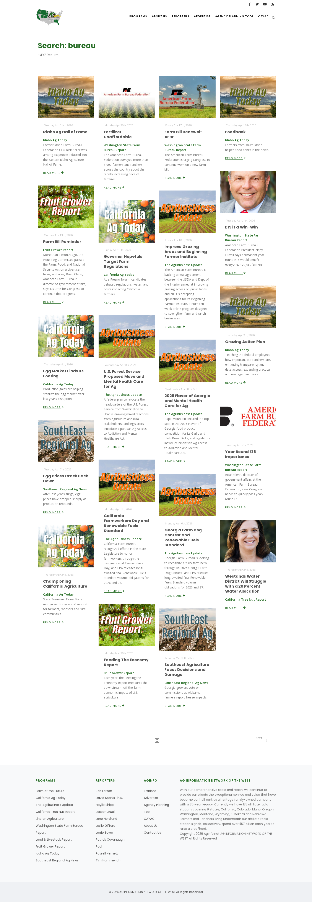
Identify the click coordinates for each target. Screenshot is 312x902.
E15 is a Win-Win (241, 227)
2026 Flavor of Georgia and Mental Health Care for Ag (187, 400)
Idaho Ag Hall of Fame (65, 132)
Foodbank (235, 131)
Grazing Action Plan (245, 342)
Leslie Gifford (105, 825)
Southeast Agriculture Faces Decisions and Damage (186, 669)
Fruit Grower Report (50, 846)
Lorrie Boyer (104, 832)
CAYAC (262, 17)
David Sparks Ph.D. (109, 798)
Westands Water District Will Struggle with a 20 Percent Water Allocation (245, 583)
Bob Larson (104, 791)
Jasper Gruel (105, 812)
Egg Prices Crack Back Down (65, 478)
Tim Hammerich (108, 860)
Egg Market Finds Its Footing (63, 373)
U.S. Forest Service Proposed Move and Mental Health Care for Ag (124, 379)
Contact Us (152, 832)
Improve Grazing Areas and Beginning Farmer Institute (186, 251)
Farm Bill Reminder (62, 241)
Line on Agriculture (50, 819)
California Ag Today (50, 798)
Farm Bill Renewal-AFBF (184, 134)
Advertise (199, 17)
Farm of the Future (50, 791)
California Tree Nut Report (55, 812)
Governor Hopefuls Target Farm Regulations (123, 261)
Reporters (176, 17)
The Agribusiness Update (54, 805)
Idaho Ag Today (47, 853)
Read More (53, 172)
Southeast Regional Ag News (57, 860)
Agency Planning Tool (232, 17)
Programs (131, 17)
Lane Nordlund (106, 819)
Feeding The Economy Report (126, 662)
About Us (153, 17)
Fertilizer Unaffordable (118, 134)
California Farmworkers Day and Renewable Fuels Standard (126, 523)
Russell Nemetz (107, 853)
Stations (150, 791)
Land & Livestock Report (54, 839)
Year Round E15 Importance (240, 454)
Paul (99, 846)
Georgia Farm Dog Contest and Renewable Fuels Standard (183, 537)
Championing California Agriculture (65, 583)
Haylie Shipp (105, 805)
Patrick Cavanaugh (110, 839)
